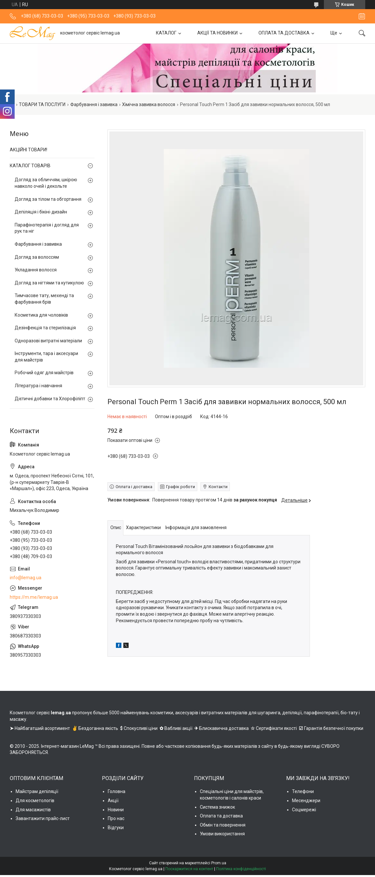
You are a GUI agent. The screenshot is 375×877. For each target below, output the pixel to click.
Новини (116, 809)
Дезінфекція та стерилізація (45, 327)
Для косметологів (35, 800)
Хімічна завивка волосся (148, 104)
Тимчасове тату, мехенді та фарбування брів (44, 299)
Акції (113, 800)
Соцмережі (304, 809)
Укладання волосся (36, 269)
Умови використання (222, 833)
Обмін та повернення (222, 825)
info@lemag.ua (25, 577)
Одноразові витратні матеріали (48, 340)
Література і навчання (38, 385)
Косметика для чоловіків (41, 315)
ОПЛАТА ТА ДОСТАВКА (284, 32)
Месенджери (306, 800)
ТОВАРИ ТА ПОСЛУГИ (42, 104)
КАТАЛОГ (166, 32)
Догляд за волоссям (37, 257)
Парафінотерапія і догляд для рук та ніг (47, 228)
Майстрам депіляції (37, 791)
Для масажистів (33, 809)
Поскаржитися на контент (189, 869)
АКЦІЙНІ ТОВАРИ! (28, 149)
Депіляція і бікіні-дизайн (41, 211)
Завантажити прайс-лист (43, 818)
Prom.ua (218, 863)
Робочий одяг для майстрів (44, 372)
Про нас (116, 818)
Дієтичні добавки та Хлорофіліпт (50, 398)
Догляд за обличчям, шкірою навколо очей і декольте (46, 183)
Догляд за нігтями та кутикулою (49, 282)
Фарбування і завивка (94, 104)
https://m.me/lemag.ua (34, 597)
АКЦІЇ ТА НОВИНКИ (217, 32)
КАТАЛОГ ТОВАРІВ (30, 165)
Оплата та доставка (221, 815)
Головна (116, 791)
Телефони (303, 791)
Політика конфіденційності (241, 869)
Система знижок (217, 807)
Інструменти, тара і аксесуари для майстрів (46, 357)
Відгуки (116, 827)
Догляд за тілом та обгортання (48, 199)
